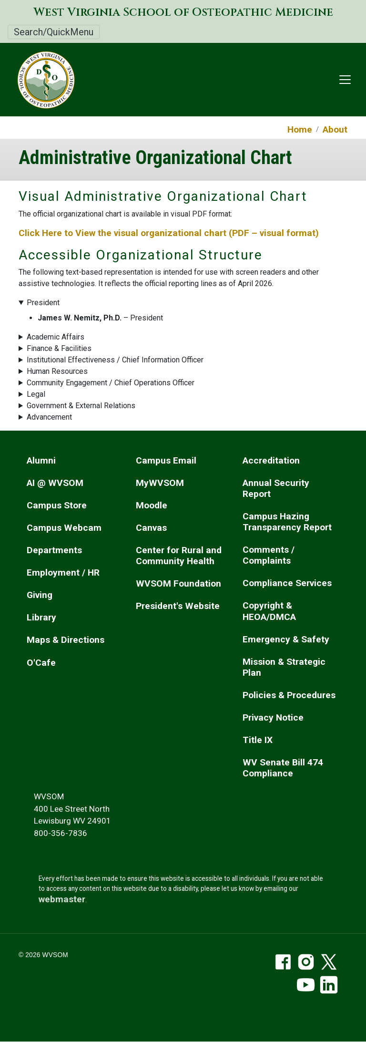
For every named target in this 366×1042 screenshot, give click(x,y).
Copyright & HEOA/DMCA (269, 611)
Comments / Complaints (269, 555)
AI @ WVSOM (55, 482)
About (335, 129)
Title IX (258, 739)
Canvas (151, 527)
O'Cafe (41, 662)
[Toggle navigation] (345, 79)
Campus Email (166, 460)
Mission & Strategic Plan (284, 667)
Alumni (41, 460)
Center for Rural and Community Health (179, 556)
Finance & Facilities (59, 348)
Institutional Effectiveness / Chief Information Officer (115, 359)
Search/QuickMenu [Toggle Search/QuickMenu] (53, 32)
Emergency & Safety (286, 639)
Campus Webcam (64, 527)
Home (299, 129)
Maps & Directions (65, 639)
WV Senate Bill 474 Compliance (283, 768)
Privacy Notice (273, 717)
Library (41, 617)
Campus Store (57, 505)
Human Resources (57, 371)
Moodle (151, 505)
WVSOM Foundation (178, 583)
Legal (36, 394)
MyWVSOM (160, 482)
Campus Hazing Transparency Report (287, 522)
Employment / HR (63, 572)
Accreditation (271, 460)
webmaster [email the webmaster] (62, 899)
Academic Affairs (55, 336)
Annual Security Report (276, 488)
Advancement (49, 417)
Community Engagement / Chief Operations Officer (110, 382)
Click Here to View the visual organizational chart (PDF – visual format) (170, 232)
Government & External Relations (81, 405)
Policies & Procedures (289, 695)
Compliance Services (287, 583)
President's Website (178, 605)
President (43, 302)
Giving (39, 594)
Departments (54, 550)
